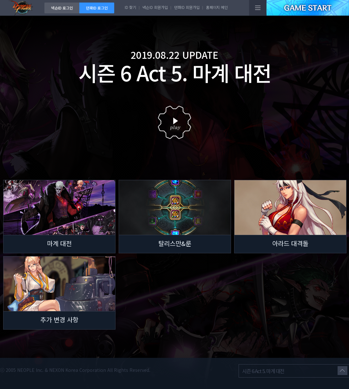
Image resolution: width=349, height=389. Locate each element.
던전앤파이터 (22, 8)
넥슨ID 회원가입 (155, 7)
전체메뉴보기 (258, 8)
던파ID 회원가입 (187, 7)
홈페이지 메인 (217, 7)
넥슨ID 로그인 (62, 7)
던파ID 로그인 (97, 7)
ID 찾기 (130, 7)
